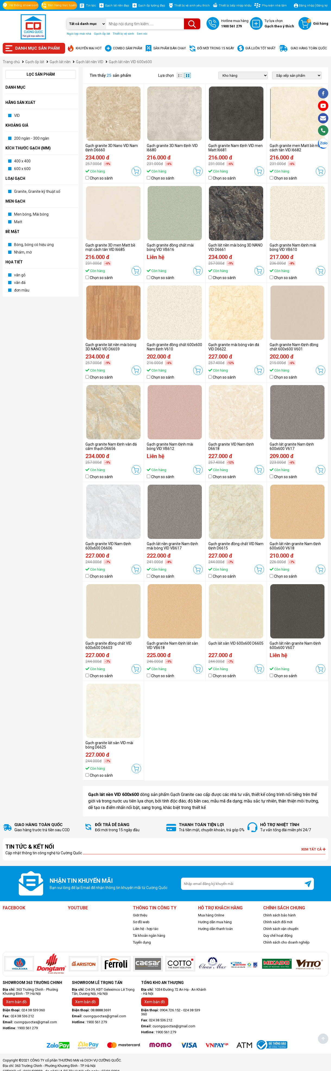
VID (17, 115)
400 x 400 (22, 161)
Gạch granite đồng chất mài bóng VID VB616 (170, 247)
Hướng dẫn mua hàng (215, 922)
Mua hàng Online (211, 915)
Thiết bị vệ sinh (123, 34)
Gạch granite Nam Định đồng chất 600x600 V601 (294, 347)
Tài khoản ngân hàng (149, 935)
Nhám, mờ (23, 252)
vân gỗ (20, 275)
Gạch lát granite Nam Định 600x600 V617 (292, 446)
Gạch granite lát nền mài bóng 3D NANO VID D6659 (110, 347)
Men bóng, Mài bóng (31, 214)
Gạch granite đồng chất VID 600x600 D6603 (108, 645)
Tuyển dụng (142, 942)
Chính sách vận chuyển (280, 929)
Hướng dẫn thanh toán (215, 929)
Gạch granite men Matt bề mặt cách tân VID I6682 (296, 147)
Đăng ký (321, 5)
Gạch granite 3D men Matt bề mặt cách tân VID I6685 (110, 247)
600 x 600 (22, 169)
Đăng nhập (306, 5)
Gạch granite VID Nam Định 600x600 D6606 (108, 546)
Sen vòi (142, 34)
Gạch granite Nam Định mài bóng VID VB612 (170, 446)
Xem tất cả (313, 849)
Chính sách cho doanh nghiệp (286, 942)
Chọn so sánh (101, 178)
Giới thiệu (140, 915)
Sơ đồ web (141, 922)
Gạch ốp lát (102, 34)
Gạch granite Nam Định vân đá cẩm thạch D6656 (111, 446)
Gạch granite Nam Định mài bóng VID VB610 (293, 247)
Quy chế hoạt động (277, 935)
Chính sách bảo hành (279, 915)
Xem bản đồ (16, 1002)
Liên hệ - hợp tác (145, 929)
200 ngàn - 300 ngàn (31, 138)
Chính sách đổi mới (277, 922)
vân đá (20, 282)
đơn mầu (21, 290)
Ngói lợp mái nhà (79, 34)
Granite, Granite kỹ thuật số (37, 191)
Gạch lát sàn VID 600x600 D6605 (235, 643)
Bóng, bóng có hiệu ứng (34, 244)
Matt (18, 222)
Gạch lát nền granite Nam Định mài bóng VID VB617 (172, 546)
